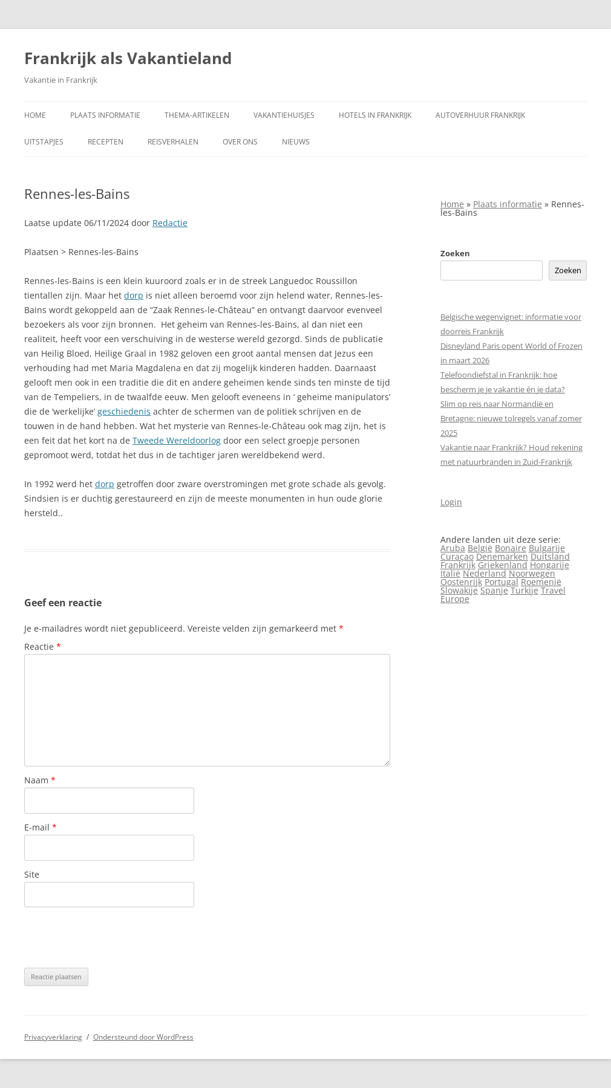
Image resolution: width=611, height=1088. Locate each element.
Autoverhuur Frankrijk (480, 115)
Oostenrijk (461, 582)
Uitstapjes (44, 142)
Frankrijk (457, 565)
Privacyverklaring (53, 1037)
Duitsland (550, 556)
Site (31, 874)
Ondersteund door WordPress (143, 1037)
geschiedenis (124, 411)
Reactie (42, 646)
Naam (40, 780)
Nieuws (296, 142)
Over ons (240, 142)
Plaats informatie (105, 115)
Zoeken (455, 253)
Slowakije (459, 590)
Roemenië (541, 582)
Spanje (494, 590)
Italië (450, 573)
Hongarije (549, 565)
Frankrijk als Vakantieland (128, 58)
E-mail (40, 827)
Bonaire (510, 548)
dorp (133, 295)
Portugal (501, 582)
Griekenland (503, 565)
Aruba (452, 548)
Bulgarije (547, 548)
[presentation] (116, 937)
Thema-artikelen (197, 115)
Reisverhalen (173, 142)
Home (35, 115)
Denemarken (502, 556)
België (480, 548)
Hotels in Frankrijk (375, 115)
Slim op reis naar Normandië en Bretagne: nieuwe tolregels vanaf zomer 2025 (511, 418)
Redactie (170, 222)
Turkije (524, 590)
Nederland (484, 573)
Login (451, 502)
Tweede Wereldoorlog (176, 440)
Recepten (105, 142)
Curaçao (457, 556)
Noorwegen (532, 573)
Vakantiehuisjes (284, 115)
